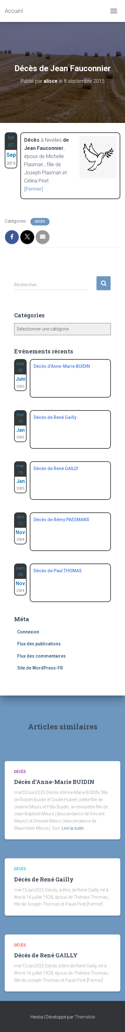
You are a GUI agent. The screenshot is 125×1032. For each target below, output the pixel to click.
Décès (40, 221)
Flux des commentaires (41, 656)
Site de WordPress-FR (40, 667)
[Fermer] (33, 189)
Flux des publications (39, 643)
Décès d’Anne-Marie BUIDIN (54, 782)
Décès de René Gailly (44, 879)
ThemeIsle (85, 1016)
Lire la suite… (74, 828)
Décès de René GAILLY (46, 955)
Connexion (28, 631)
